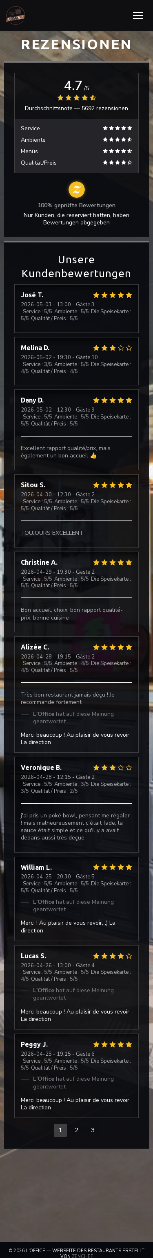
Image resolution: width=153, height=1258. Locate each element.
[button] (138, 16)
